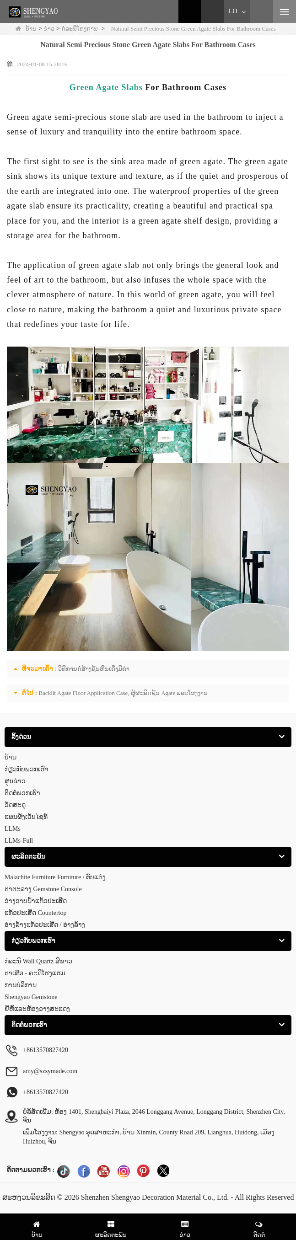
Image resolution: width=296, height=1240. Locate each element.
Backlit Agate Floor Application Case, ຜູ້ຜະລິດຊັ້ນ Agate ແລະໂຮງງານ (123, 692)
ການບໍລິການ (21, 985)
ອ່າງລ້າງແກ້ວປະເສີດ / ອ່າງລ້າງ (45, 924)
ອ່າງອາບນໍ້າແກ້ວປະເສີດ (36, 901)
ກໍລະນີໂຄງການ (79, 28)
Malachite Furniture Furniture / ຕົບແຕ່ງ (55, 877)
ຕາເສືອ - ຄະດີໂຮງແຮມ (35, 973)
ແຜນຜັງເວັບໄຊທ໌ (26, 816)
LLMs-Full (19, 840)
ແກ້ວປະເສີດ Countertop (36, 912)
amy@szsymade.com (50, 1071)
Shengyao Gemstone (31, 997)
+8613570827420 (45, 1092)
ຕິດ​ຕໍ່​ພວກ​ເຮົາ (22, 793)
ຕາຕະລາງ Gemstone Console (43, 889)
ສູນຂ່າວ (15, 781)
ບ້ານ (26, 28)
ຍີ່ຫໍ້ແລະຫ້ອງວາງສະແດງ (37, 1008)
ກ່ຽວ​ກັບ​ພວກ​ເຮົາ (26, 769)
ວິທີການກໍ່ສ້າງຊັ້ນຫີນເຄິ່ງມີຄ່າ (93, 668)
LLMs (13, 828)
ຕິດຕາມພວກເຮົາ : (30, 1169)
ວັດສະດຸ (15, 805)
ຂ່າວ (48, 28)
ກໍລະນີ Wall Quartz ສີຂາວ (38, 961)
